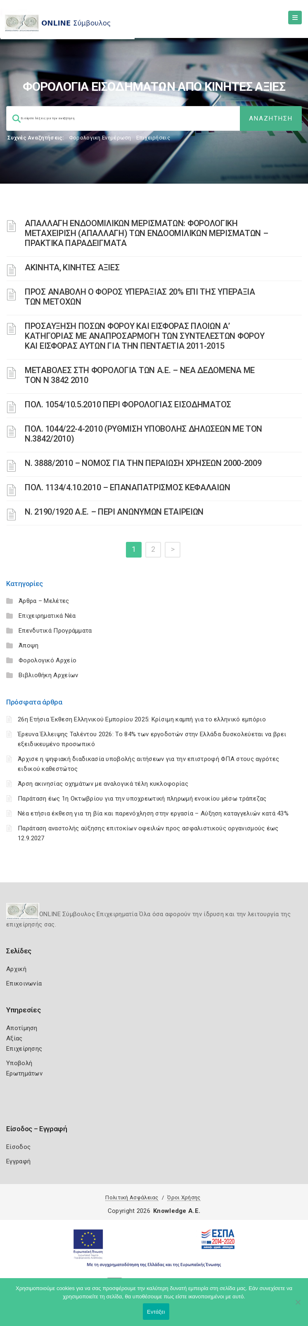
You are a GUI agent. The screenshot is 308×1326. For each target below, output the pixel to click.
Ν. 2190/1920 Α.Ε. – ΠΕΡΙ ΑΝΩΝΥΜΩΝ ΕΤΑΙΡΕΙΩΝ (114, 512)
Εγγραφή (18, 1161)
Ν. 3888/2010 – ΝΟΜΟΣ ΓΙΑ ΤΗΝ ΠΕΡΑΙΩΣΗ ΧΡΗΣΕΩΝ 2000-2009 (143, 463)
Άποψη (29, 645)
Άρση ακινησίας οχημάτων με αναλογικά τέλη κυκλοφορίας (103, 783)
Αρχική (16, 969)
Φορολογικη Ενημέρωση (100, 138)
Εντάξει (156, 1312)
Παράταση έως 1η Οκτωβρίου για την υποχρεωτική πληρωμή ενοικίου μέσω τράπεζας (142, 798)
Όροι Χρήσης (183, 1197)
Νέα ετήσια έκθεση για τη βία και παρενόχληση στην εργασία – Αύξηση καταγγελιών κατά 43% (153, 813)
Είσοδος (18, 1147)
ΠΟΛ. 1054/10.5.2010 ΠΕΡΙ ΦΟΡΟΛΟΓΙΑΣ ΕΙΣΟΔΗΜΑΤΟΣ (128, 404)
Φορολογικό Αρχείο (47, 660)
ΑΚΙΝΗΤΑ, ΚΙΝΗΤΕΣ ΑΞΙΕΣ (72, 267)
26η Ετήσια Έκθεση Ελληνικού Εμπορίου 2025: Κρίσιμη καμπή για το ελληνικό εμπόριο (142, 719)
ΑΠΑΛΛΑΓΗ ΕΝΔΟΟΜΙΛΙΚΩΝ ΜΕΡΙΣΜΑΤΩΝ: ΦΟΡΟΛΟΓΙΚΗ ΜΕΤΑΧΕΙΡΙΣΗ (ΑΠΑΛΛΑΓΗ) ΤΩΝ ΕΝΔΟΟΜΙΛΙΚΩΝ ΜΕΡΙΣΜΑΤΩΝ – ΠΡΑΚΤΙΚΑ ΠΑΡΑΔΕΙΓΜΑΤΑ (146, 233)
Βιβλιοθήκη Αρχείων (48, 675)
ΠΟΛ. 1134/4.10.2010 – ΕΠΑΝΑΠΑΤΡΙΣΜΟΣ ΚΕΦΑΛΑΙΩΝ (127, 487)
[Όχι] (298, 1306)
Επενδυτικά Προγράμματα (55, 630)
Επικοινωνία (24, 983)
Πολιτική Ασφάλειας (131, 1197)
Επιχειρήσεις (153, 138)
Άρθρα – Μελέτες (44, 601)
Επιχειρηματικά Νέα (47, 615)
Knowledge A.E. (176, 1211)
